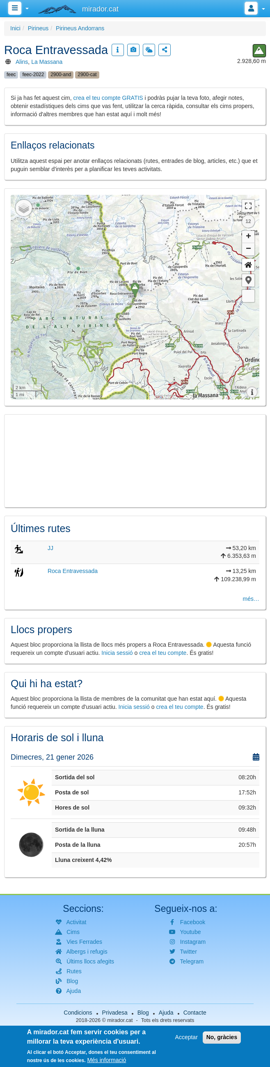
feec (11, 74)
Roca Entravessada (73, 571)
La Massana (46, 62)
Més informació (106, 1060)
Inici (15, 28)
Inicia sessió (117, 653)
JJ (50, 548)
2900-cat (87, 74)
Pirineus (38, 28)
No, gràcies (221, 1037)
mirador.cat (120, 1020)
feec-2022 (33, 74)
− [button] (248, 249)
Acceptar (186, 1037)
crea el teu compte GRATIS (108, 98)
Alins (22, 62)
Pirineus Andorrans (80, 28)
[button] (248, 280)
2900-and (60, 74)
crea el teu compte (162, 653)
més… (251, 599)
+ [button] (248, 237)
